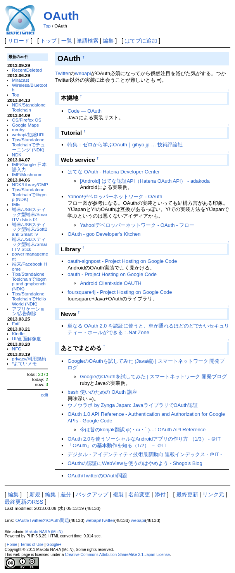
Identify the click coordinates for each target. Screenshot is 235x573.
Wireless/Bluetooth (29, 87)
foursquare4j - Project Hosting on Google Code (119, 292)
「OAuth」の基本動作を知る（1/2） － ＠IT (116, 445)
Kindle (18, 333)
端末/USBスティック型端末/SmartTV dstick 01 (29, 214)
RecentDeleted (27, 69)
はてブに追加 (140, 41)
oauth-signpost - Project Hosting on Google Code (122, 261)
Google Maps (25, 124)
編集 (108, 41)
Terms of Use (31, 544)
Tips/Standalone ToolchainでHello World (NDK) (29, 298)
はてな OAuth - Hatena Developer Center (113, 172)
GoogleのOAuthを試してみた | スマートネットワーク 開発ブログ (153, 376)
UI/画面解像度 (26, 338)
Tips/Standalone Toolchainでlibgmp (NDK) (29, 194)
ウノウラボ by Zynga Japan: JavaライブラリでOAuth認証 (132, 405)
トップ (48, 41)
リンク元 (213, 494)
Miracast (20, 79)
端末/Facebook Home (29, 266)
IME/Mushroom (27, 174)
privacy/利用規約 (29, 358)
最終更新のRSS (24, 502)
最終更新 (187, 494)
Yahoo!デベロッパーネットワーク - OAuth (114, 196)
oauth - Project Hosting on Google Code (112, 274)
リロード (18, 41)
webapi (83, 73)
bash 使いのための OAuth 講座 (102, 392)
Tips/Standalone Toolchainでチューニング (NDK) (28, 144)
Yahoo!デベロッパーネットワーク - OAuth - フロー (137, 225)
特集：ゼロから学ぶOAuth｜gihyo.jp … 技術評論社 (125, 145)
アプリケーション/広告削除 (28, 311)
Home (12, 544)
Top (47, 26)
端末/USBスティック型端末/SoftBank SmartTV (30, 229)
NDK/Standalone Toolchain (29, 107)
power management (30, 256)
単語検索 (87, 41)
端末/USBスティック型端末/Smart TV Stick (29, 244)
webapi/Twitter (100, 520)
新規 (34, 494)
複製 (118, 494)
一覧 (66, 41)
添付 (160, 494)
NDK (17, 154)
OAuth (61, 15)
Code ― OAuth (84, 111)
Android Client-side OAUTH (110, 283)
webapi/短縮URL (29, 134)
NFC (16, 348)
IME (16, 204)
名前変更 (139, 494)
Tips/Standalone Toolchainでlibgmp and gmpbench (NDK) (29, 281)
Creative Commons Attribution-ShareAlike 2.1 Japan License (117, 554)
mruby (18, 129)
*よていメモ (24, 363)
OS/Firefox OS (26, 119)
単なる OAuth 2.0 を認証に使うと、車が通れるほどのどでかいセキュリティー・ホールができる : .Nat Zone (148, 329)
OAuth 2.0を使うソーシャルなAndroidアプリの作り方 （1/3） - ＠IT (144, 439)
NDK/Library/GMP (30, 184)
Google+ (54, 544)
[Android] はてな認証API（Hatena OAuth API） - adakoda (144, 181)
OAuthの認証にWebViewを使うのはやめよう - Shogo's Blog (134, 463)
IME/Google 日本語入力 (29, 167)
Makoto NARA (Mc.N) (43, 532)
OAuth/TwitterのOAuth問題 (97, 476)
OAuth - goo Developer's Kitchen (103, 234)
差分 (65, 494)
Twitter (62, 73)
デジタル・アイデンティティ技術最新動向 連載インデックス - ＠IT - (144, 454)
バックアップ (92, 494)
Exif (15, 323)
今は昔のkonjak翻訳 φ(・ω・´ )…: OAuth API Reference (143, 429)
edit (44, 394)
